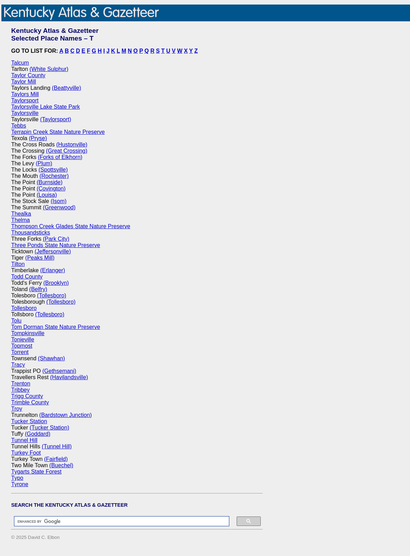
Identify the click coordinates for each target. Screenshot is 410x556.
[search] (118, 521)
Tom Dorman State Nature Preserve (55, 327)
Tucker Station (29, 421)
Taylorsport (24, 100)
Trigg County (27, 396)
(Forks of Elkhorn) (60, 157)
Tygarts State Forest (36, 472)
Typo (17, 478)
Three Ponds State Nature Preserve (55, 245)
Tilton (18, 264)
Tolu (16, 321)
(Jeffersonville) (53, 251)
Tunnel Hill (24, 440)
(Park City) (56, 239)
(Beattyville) (66, 88)
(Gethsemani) (59, 371)
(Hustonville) (71, 144)
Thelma (20, 220)
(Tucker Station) (49, 428)
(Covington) (51, 189)
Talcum (20, 63)
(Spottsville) (53, 170)
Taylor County (28, 75)
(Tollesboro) (51, 295)
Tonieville (22, 339)
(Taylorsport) (55, 119)
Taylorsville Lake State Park (45, 107)
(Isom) (58, 201)
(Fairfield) (56, 459)
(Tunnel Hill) (57, 446)
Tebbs (18, 126)
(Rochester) (54, 176)
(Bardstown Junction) (65, 415)
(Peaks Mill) (40, 258)
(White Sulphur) (48, 69)
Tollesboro (24, 308)
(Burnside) (50, 182)
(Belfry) (38, 289)
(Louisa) (47, 195)
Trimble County (30, 402)
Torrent (20, 352)
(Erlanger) (52, 270)
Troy (16, 409)
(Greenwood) (59, 207)
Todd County (27, 277)
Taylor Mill (23, 82)
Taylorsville (24, 113)
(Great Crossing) (66, 151)
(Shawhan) (51, 358)
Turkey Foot (26, 453)
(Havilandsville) (69, 377)
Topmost (21, 346)
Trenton (20, 384)
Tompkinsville (27, 333)
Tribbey (20, 390)
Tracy (18, 365)
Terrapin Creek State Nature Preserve (58, 132)
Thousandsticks (30, 233)
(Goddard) (37, 434)
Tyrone (19, 484)
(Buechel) (61, 465)
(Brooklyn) (56, 283)
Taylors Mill (25, 94)
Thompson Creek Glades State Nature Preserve (70, 226)
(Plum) (44, 163)
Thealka (21, 214)
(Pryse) (38, 138)
